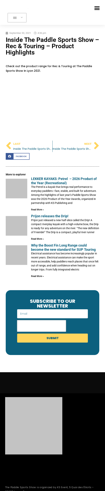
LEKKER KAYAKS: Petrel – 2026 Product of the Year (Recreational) (64, 181)
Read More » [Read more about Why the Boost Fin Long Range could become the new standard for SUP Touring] (37, 276)
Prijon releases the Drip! (49, 216)
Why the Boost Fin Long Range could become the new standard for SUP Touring (63, 247)
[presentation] (41, 326)
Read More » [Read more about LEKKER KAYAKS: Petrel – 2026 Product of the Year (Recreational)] (37, 209)
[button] (97, 8)
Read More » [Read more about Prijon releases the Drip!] (37, 239)
